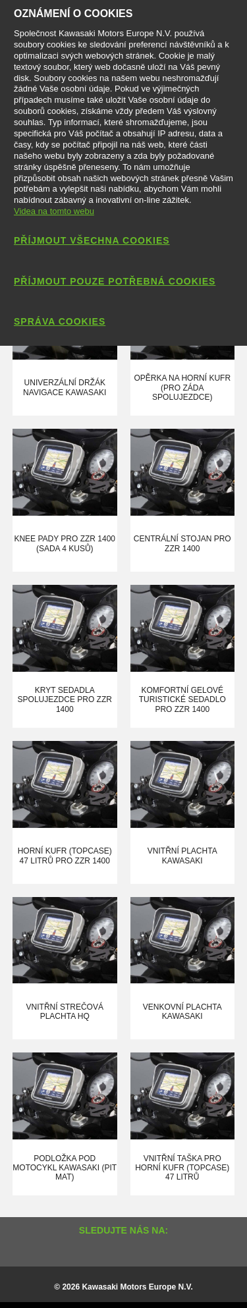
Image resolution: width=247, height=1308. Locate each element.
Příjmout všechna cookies (92, 240)
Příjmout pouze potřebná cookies (114, 281)
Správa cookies (59, 321)
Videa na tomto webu (54, 211)
